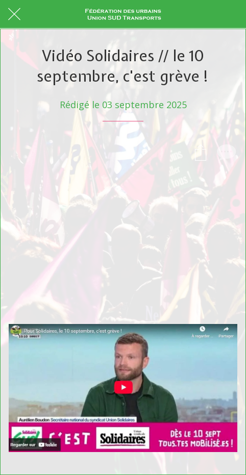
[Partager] (200, 152)
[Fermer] (14, 14)
